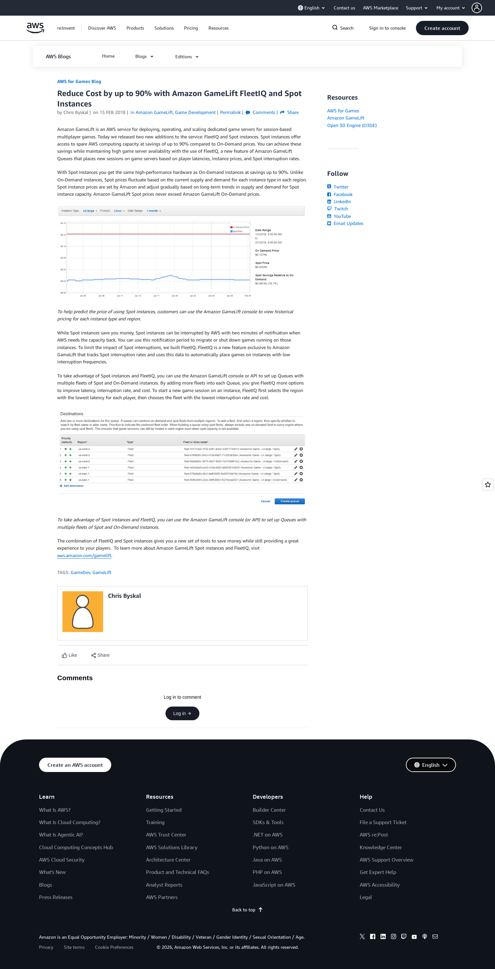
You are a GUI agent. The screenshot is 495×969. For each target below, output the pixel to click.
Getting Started (163, 810)
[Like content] (69, 655)
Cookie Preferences (114, 947)
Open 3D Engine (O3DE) (352, 125)
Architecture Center (168, 859)
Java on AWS (267, 859)
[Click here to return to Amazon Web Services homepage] (35, 31)
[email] (435, 937)
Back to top (247, 909)
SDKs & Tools (268, 822)
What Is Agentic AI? (61, 834)
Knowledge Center (381, 847)
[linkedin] (383, 937)
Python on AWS (270, 847)
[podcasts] (424, 937)
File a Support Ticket (383, 822)
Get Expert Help (378, 872)
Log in (182, 713)
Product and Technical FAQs (177, 872)
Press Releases (56, 897)
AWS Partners (162, 897)
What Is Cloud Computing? (69, 822)
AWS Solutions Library (171, 847)
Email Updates (345, 223)
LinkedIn (339, 201)
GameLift (101, 572)
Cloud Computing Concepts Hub (76, 847)
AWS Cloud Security (62, 859)
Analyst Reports (164, 884)
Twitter (337, 187)
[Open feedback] (488, 484)
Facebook (340, 194)
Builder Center (269, 810)
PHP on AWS (267, 872)
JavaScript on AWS (274, 884)
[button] (483, 8)
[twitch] (404, 937)
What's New (52, 872)
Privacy (46, 947)
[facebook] (372, 937)
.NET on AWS (268, 834)
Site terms (74, 947)
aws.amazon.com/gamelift (84, 555)
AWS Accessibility (380, 884)
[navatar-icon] (477, 8)
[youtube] (414, 937)
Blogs (45, 884)
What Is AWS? (55, 810)
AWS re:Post (374, 834)
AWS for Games (343, 110)
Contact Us (372, 810)
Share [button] (289, 112)
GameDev (80, 572)
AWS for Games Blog (79, 81)
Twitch (337, 208)
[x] (362, 937)
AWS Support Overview (386, 859)
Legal (366, 897)
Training (155, 822)
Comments (260, 112)
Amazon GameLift (345, 117)
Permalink (230, 112)
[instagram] (393, 937)
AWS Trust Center (166, 834)
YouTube (339, 216)
